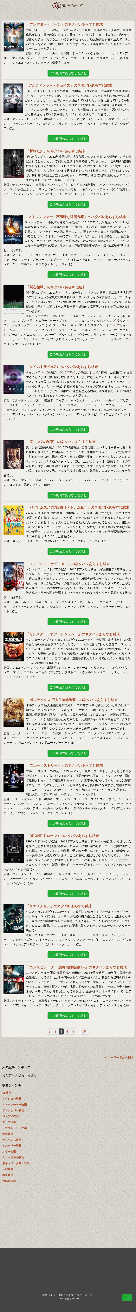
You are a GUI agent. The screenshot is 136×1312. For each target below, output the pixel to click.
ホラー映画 (9, 1151)
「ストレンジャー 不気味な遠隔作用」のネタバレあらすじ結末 (75, 217)
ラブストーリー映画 (14, 1128)
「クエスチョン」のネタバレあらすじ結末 (59, 906)
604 (85, 1031)
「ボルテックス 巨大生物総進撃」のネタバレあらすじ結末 (72, 700)
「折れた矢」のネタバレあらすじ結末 (55, 151)
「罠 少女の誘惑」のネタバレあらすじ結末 (61, 442)
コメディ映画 (10, 1116)
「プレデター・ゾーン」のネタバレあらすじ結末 (64, 24)
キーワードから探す (120, 1057)
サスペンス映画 (11, 1139)
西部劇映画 (9, 1180)
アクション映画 (11, 1098)
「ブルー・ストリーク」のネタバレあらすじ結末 (64, 765)
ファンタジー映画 (13, 1110)
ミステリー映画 (11, 1145)
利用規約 (63, 1295)
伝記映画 (7, 1169)
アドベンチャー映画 (14, 1104)
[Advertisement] (68, 1216)
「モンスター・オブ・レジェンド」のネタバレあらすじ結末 (73, 634)
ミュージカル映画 (13, 1157)
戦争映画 (7, 1174)
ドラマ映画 (9, 1122)
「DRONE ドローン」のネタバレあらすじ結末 (62, 836)
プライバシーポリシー (82, 1295)
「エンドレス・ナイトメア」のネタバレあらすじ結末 (68, 564)
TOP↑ (127, 1297)
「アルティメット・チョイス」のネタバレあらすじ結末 (68, 85)
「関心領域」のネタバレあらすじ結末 (55, 287)
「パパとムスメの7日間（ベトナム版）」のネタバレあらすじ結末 (77, 507)
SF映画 (6, 1092)
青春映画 (7, 1133)
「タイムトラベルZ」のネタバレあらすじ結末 (62, 367)
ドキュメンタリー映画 (15, 1163)
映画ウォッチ (68, 5)
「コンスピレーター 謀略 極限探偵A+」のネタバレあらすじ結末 (76, 967)
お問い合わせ (48, 1295)
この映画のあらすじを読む (68, 73)
